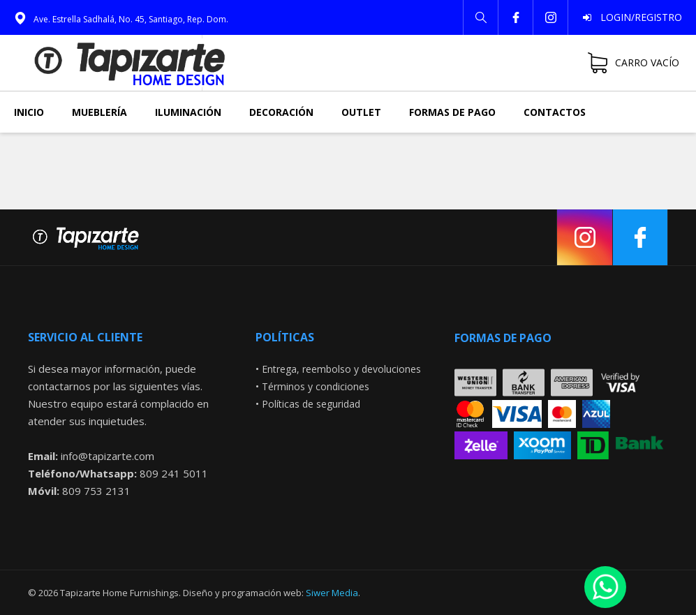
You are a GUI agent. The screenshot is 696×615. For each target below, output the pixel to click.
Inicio (29, 112)
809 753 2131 (96, 491)
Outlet (361, 112)
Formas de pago (452, 112)
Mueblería (99, 112)
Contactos (555, 112)
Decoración (281, 112)
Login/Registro (637, 17)
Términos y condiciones (315, 386)
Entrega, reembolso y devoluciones (341, 369)
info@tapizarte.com (107, 456)
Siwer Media (332, 592)
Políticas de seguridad (311, 403)
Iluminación (188, 112)
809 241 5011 (174, 473)
